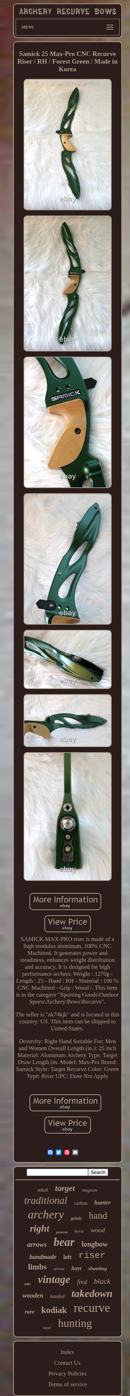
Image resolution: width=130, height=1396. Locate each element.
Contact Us (67, 1363)
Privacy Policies (67, 1373)
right (39, 1228)
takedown (91, 1293)
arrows (37, 1244)
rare (29, 1312)
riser (91, 1255)
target (65, 1188)
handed (57, 1296)
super (47, 1327)
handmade (43, 1256)
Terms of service (67, 1384)
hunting (75, 1323)
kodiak (54, 1310)
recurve (92, 1308)
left (67, 1257)
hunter (102, 1202)
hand (98, 1215)
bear (64, 1242)
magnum (89, 1190)
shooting (97, 1268)
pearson (62, 1232)
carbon (80, 1203)
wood (98, 1230)
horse (79, 1231)
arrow (59, 1268)
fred (82, 1282)
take (28, 1284)
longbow (94, 1244)
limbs (37, 1267)
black (102, 1281)
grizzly (76, 1218)
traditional (45, 1200)
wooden (33, 1295)
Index (67, 1352)
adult (42, 1190)
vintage (54, 1279)
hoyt (76, 1268)
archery (46, 1214)
